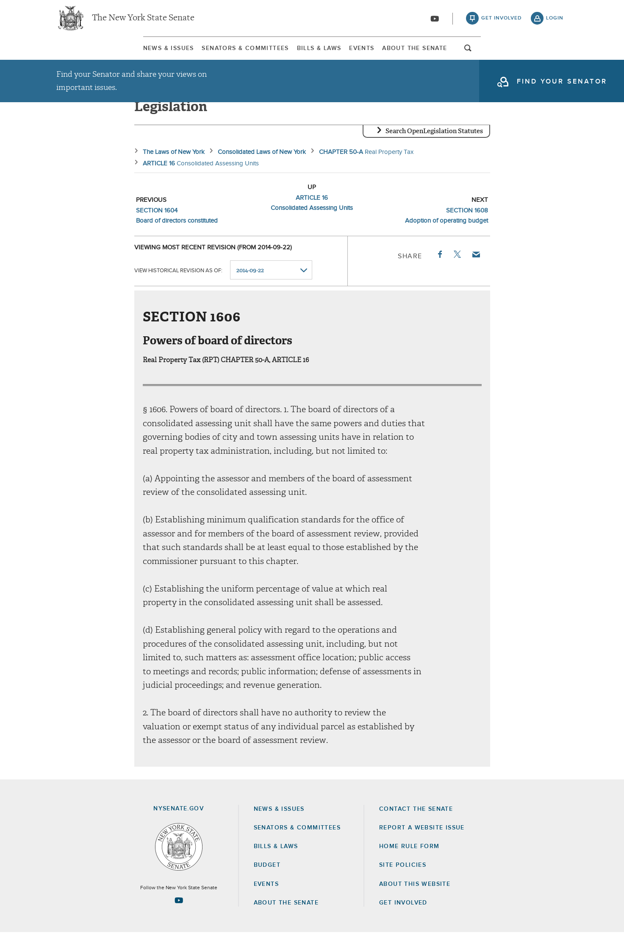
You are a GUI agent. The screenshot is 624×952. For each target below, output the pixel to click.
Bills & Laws (310, 55)
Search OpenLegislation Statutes (434, 150)
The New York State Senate (143, 21)
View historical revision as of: (178, 290)
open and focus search (555, 56)
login (554, 21)
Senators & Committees (197, 55)
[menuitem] (81, 54)
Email (475, 273)
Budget (267, 885)
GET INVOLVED (403, 922)
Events (392, 55)
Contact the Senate (416, 829)
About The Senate (484, 55)
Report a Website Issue (422, 847)
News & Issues (81, 55)
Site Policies (402, 885)
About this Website (414, 904)
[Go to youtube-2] (434, 21)
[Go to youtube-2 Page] (178, 920)
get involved (501, 21)
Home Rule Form (409, 866)
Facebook (439, 273)
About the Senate (286, 922)
